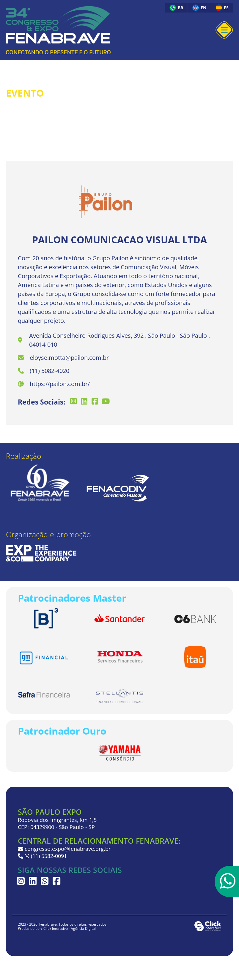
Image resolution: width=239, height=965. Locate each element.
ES (222, 7)
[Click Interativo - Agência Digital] (207, 930)
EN (199, 7)
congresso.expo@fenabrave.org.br (64, 848)
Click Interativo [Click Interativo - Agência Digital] (69, 928)
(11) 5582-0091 (45, 855)
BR (176, 7)
